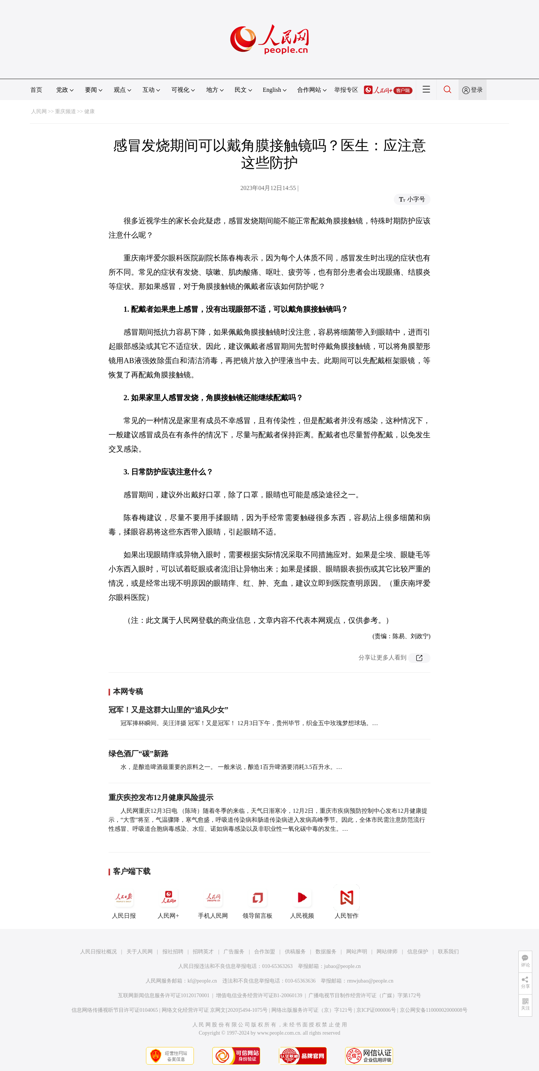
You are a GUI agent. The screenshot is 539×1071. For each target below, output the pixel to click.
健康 (89, 111)
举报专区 (346, 90)
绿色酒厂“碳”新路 (138, 753)
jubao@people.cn (342, 966)
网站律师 (387, 951)
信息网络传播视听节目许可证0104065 (114, 1010)
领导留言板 (257, 901)
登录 (477, 90)
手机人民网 (213, 901)
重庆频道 (65, 111)
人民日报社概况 (98, 951)
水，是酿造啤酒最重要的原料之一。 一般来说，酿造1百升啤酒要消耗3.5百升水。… (231, 767)
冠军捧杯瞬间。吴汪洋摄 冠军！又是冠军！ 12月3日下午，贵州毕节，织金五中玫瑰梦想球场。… (249, 723)
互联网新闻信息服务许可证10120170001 (164, 995)
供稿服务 (295, 951)
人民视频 (302, 901)
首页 (36, 90)
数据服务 (326, 951)
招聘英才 (203, 951)
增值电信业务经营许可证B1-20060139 (259, 995)
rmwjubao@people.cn (370, 981)
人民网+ (168, 901)
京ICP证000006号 (376, 1010)
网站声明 (356, 951)
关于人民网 (140, 951)
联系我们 (448, 951)
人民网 (39, 111)
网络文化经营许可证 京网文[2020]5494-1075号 (215, 1010)
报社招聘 (172, 951)
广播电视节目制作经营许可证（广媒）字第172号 (364, 995)
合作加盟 (264, 951)
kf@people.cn (202, 981)
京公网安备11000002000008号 (434, 1010)
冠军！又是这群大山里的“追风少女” (168, 710)
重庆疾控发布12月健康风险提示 (161, 797)
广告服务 (233, 951)
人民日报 (124, 901)
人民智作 (347, 901)
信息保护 (417, 951)
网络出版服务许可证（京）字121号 (312, 1010)
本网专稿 (128, 691)
